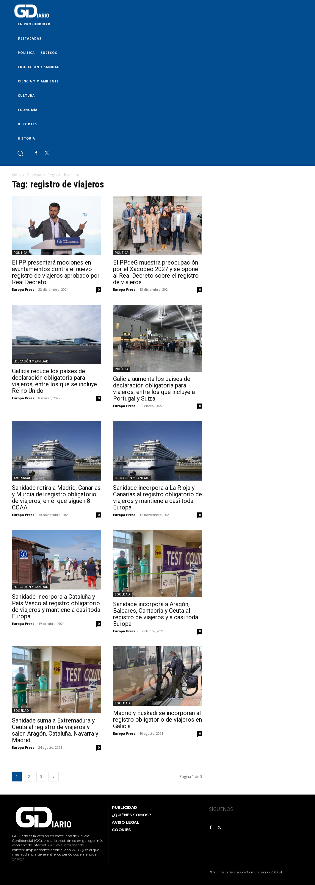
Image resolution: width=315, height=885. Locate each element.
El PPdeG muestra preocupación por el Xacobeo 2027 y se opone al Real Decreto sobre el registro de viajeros (156, 272)
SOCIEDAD (122, 594)
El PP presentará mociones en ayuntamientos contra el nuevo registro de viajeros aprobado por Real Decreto (56, 272)
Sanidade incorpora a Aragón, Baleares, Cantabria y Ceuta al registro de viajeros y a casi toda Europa (155, 614)
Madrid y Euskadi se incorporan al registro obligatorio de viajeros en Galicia (157, 719)
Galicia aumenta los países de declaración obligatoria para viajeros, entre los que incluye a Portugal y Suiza (154, 388)
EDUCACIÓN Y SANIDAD (31, 361)
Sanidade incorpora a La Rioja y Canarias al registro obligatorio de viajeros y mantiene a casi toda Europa (157, 497)
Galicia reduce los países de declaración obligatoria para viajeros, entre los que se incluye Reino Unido (54, 381)
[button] (20, 153)
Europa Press (23, 289)
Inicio (16, 174)
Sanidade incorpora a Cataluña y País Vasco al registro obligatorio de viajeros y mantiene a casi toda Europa (56, 606)
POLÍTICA (20, 253)
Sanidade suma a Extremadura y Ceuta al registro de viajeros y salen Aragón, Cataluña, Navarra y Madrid (55, 730)
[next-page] (53, 776)
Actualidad (22, 478)
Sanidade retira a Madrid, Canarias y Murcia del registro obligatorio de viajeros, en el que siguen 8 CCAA (56, 497)
